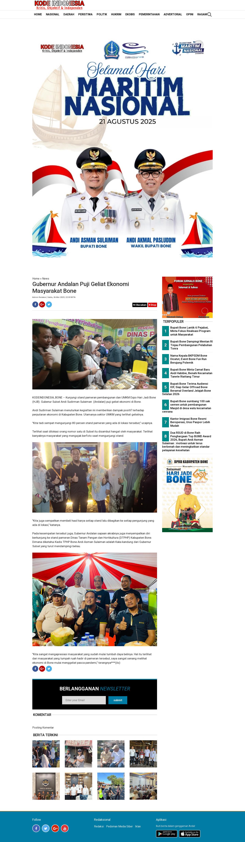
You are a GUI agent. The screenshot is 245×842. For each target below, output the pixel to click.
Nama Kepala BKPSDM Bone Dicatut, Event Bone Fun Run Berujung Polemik (188, 359)
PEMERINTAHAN (149, 14)
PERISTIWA (85, 14)
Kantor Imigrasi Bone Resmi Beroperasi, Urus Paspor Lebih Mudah (190, 422)
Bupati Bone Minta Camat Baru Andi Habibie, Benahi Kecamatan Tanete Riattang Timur (191, 373)
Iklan (138, 826)
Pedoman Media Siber (119, 826)
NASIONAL (52, 14)
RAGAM (202, 14)
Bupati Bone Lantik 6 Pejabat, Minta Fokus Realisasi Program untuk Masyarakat (190, 331)
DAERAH (68, 14)
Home (35, 278)
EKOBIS (130, 14)
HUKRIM (116, 14)
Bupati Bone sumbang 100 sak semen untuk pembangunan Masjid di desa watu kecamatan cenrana (186, 406)
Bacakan (139, 304)
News (45, 278)
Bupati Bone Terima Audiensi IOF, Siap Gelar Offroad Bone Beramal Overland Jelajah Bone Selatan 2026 (186, 389)
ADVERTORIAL (173, 14)
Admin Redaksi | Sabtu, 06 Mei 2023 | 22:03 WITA (53, 297)
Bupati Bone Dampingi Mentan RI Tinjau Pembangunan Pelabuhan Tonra (191, 345)
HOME (38, 14)
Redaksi (99, 826)
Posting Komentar (43, 727)
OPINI (189, 14)
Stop (152, 304)
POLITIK (102, 14)
